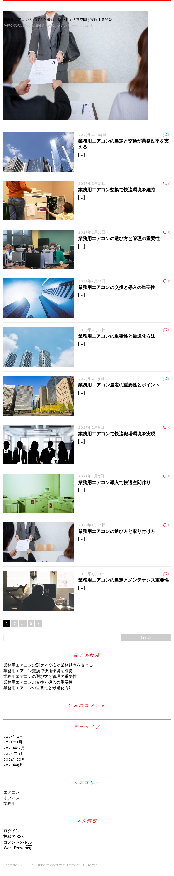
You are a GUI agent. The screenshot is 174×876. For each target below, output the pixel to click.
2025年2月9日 (91, 379)
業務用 (9, 804)
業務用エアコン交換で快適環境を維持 (116, 189)
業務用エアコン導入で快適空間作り (114, 482)
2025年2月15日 (92, 281)
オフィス (11, 798)
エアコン (11, 792)
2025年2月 (13, 737)
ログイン (11, 831)
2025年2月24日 (92, 135)
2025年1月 (12, 742)
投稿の (13, 837)
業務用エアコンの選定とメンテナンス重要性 (123, 580)
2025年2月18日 (92, 232)
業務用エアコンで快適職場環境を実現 (116, 433)
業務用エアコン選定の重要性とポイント (119, 384)
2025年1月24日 (92, 525)
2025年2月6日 (91, 428)
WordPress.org (17, 848)
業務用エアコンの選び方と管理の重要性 (119, 238)
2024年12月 (14, 748)
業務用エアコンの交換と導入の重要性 (116, 287)
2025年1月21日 (91, 574)
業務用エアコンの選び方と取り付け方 (116, 531)
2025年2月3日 (91, 476)
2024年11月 (13, 754)
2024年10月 (14, 760)
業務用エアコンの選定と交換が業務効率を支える (48, 665)
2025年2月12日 (92, 330)
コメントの (17, 843)
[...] (81, 154)
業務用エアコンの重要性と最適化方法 (116, 336)
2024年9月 (13, 765)
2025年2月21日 (92, 184)
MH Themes (88, 865)
